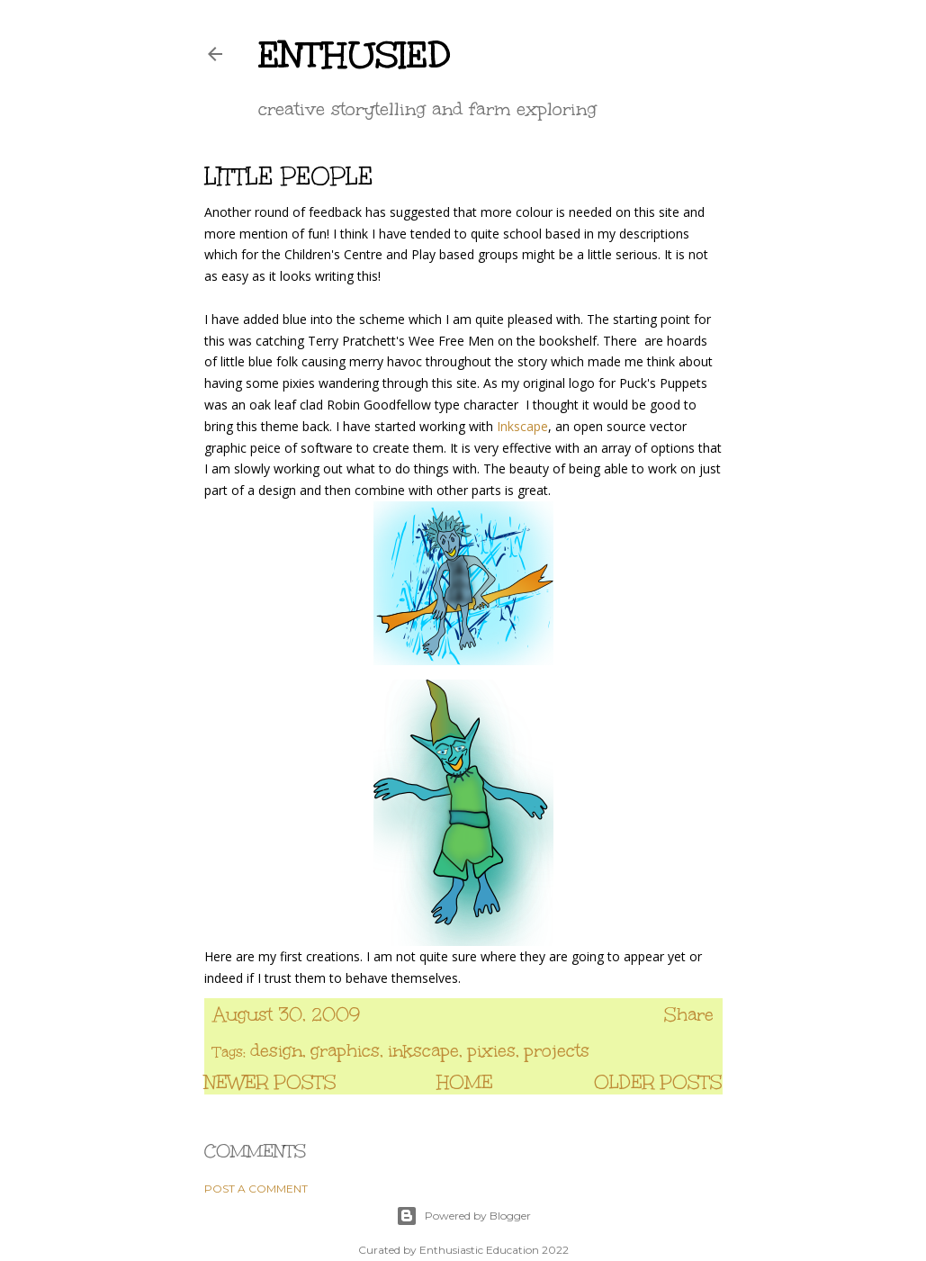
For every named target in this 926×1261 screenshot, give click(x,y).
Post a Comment (256, 1188)
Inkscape (520, 426)
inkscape (423, 1050)
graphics (345, 1050)
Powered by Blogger (463, 1216)
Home (464, 1082)
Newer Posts (270, 1082)
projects (556, 1050)
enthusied (354, 54)
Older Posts (658, 1082)
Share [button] (689, 1014)
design (276, 1050)
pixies (491, 1050)
